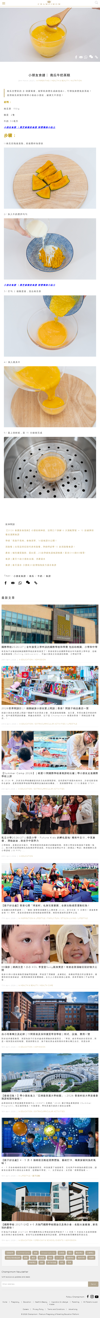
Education (27, 660)
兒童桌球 (10, 1253)
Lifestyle (72, 724)
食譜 (48, 576)
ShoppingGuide (48, 1253)
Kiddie (51, 1304)
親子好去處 (52, 1262)
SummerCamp (23, 1253)
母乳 (62, 1262)
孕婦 (50, 1258)
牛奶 (40, 576)
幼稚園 (41, 1258)
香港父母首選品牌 (13, 1258)
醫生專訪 (79, 1253)
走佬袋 (61, 1253)
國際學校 (70, 1258)
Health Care (46, 985)
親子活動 (36, 1176)
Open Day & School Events (48, 1240)
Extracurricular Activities (50, 724)
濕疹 (41, 1262)
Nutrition (76, 81)
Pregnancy (15, 1302)
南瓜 (31, 576)
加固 (35, 1253)
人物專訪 (90, 1253)
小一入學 (59, 1258)
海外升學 (81, 1258)
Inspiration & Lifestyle (33, 918)
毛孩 (69, 1262)
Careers (26, 1309)
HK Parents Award (90, 1302)
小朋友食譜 (20, 576)
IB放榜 (91, 1258)
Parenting (44, 81)
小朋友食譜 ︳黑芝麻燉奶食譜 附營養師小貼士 (29, 285)
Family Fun (53, 918)
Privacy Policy (38, 1309)
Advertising (73, 1309)
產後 (25, 1258)
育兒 (70, 1253)
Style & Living (68, 918)
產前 (33, 1258)
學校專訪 (32, 1262)
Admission (40, 660)
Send (93, 1284)
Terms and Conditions (56, 1309)
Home (5, 1302)
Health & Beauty (60, 81)
